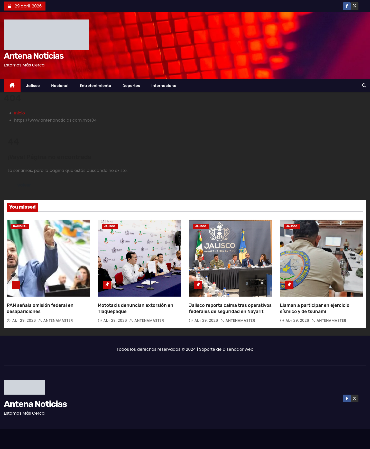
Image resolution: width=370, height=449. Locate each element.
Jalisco (33, 85)
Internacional (164, 85)
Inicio (19, 113)
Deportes (131, 85)
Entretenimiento (95, 85)
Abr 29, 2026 (24, 320)
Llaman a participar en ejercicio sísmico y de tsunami (314, 308)
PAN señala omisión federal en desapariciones (40, 308)
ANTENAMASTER (55, 320)
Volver (24, 185)
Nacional (60, 85)
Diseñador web (238, 349)
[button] (364, 86)
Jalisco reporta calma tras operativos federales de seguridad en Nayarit (230, 308)
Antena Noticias (33, 56)
